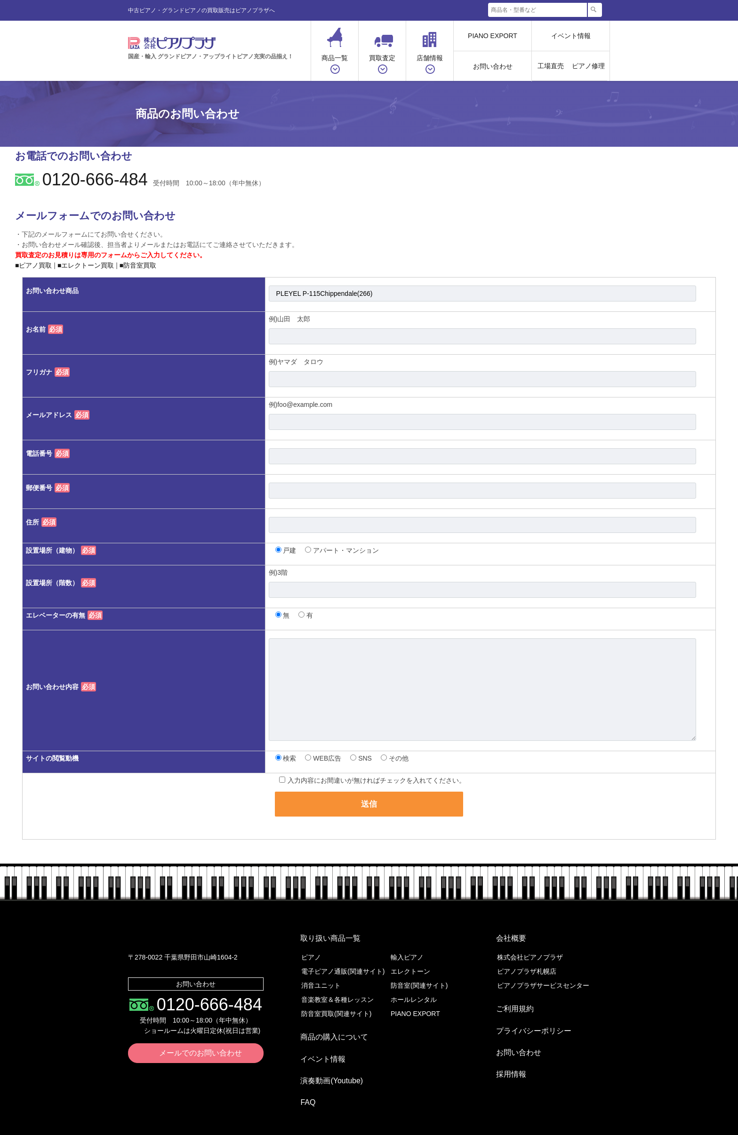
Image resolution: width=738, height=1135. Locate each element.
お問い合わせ (493, 66)
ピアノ (311, 950)
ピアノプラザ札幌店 (526, 964)
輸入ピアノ (407, 950)
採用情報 (504, 1044)
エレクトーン (410, 964)
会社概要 (504, 935)
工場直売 (550, 66)
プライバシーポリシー (527, 1014)
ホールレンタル (414, 993)
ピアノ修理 (588, 66)
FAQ (301, 1072)
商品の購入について (327, 1027)
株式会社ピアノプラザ (192, 938)
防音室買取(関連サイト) (336, 1007)
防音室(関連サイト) (419, 979)
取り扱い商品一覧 (324, 935)
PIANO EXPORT (492, 36)
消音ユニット (321, 979)
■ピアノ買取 (33, 265)
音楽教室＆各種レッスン (337, 993)
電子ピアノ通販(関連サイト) (343, 964)
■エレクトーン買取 (85, 265)
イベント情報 (571, 36)
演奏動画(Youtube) (325, 1057)
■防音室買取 (138, 265)
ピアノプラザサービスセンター (543, 979)
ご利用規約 (508, 999)
